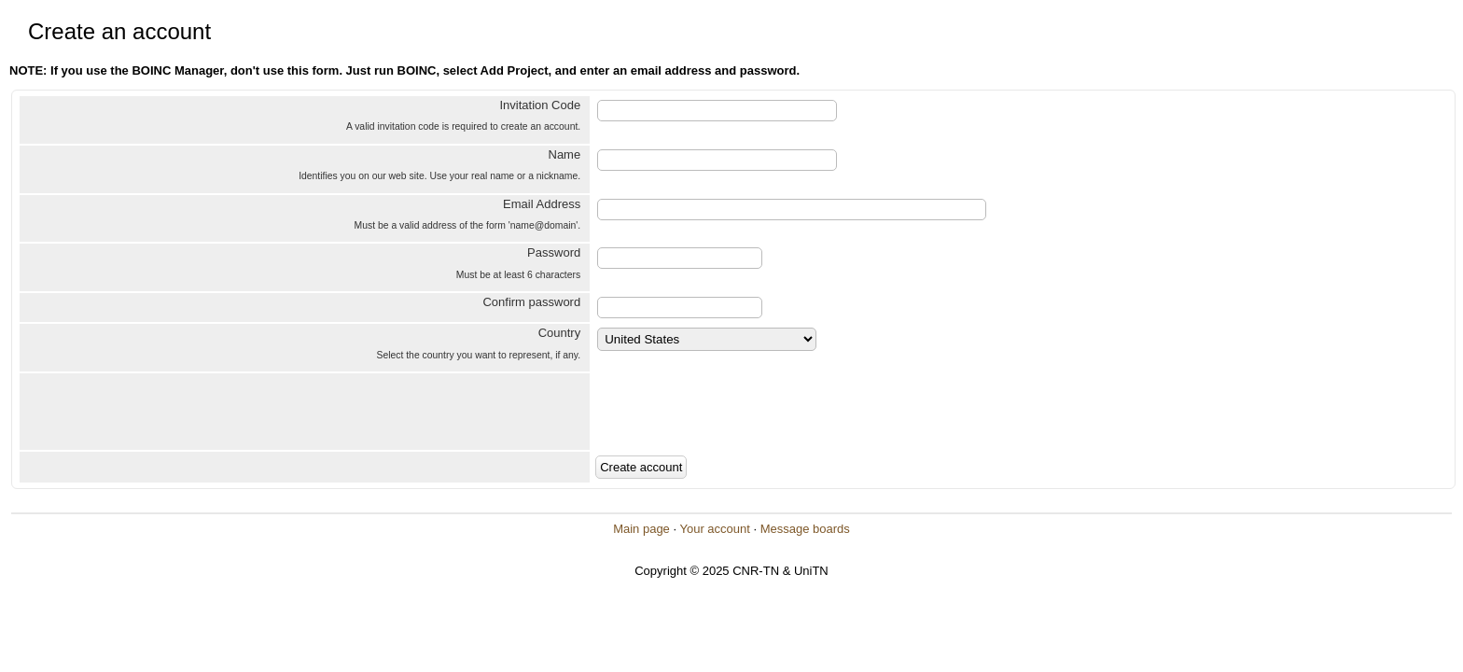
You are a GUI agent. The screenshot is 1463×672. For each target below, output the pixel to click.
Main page (641, 529)
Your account (714, 529)
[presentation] (735, 411)
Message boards (805, 529)
